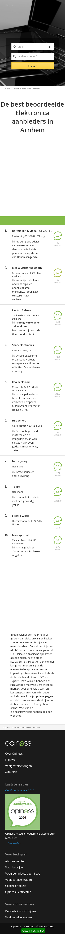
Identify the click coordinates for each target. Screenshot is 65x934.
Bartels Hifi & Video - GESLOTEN (32, 230)
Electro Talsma (21, 310)
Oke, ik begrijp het (33, 930)
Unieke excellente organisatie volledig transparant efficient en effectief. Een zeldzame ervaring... (26, 363)
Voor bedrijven (14, 867)
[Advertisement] (32, 169)
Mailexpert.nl (20, 535)
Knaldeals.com (21, 382)
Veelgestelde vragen (18, 766)
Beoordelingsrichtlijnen (20, 911)
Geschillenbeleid (15, 886)
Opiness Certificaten (18, 892)
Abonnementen (15, 861)
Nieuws (10, 760)
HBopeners (19, 420)
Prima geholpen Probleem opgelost (26, 551)
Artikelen (11, 772)
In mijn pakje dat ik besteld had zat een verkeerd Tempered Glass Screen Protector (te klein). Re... (26, 401)
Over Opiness (14, 754)
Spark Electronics (23, 345)
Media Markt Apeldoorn (27, 267)
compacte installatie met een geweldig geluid (26, 501)
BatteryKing (19, 461)
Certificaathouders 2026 (19, 790)
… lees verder (12, 843)
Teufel (16, 486)
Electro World (20, 515)
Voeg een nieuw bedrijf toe (22, 873)
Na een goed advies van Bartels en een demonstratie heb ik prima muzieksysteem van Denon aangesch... (26, 249)
